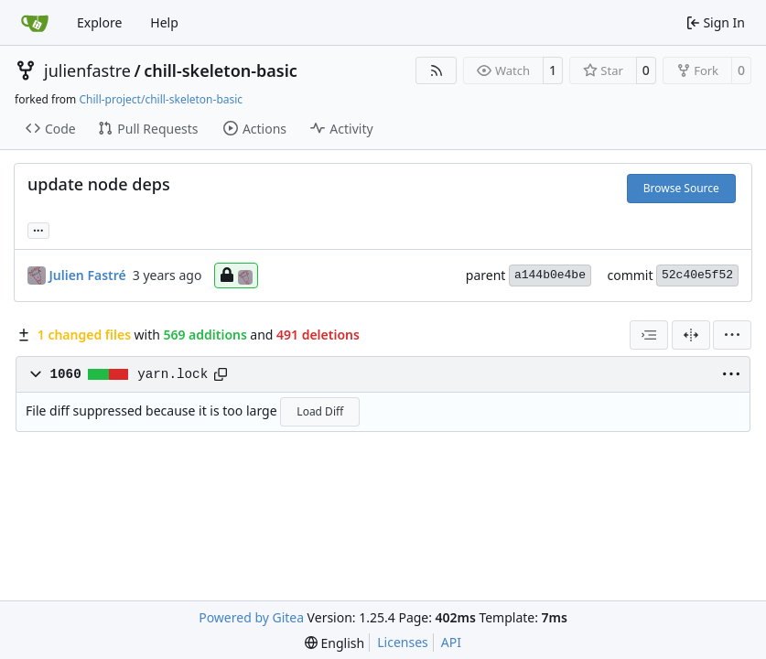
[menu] (732, 335)
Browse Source (681, 188)
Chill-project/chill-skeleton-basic (161, 99)
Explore (99, 22)
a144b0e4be (550, 275)
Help (164, 22)
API (451, 642)
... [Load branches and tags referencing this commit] (38, 228)
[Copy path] (220, 374)
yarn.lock (172, 374)
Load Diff (320, 411)
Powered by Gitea (251, 617)
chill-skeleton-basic (220, 70)
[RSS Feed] (436, 70)
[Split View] (691, 335)
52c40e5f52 (697, 275)
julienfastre (87, 70)
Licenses (402, 642)
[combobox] (649, 335)
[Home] (34, 22)
